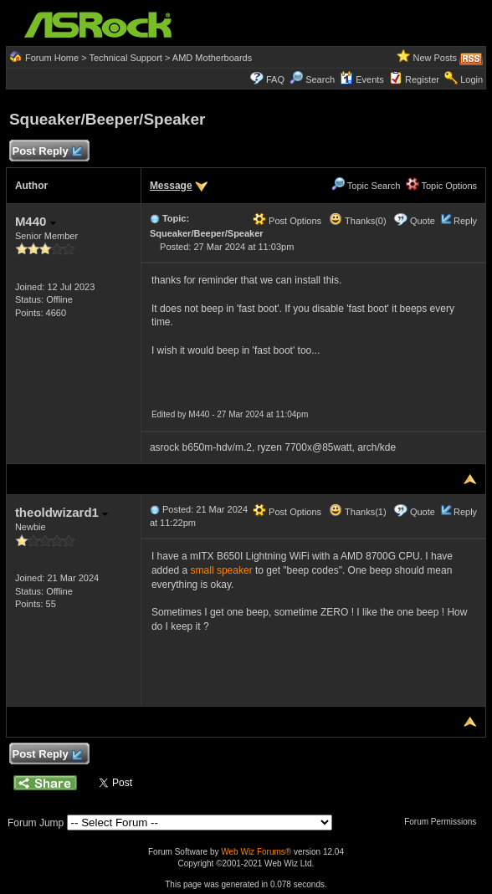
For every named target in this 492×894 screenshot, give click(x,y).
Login (471, 79)
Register (422, 79)
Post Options (287, 221)
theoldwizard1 (61, 512)
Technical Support (125, 58)
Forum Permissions (444, 821)
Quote (422, 221)
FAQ (275, 79)
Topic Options (442, 186)
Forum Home (52, 58)
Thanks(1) (357, 512)
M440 (35, 221)
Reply (465, 221)
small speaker (222, 570)
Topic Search (365, 186)
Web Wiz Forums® (256, 851)
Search (320, 79)
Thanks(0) (357, 221)
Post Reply (47, 152)
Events (362, 79)
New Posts (435, 58)
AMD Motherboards (212, 58)
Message (171, 186)
